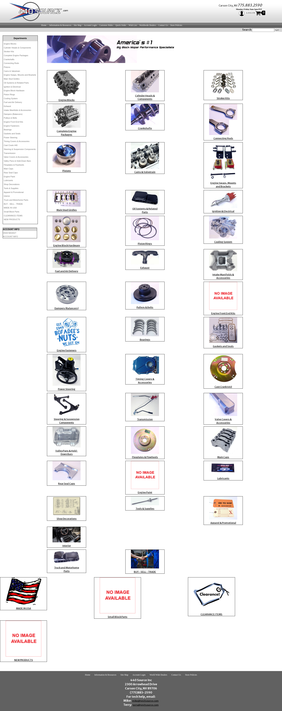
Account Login (90, 25)
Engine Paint (9, 177)
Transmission (9, 153)
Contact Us (163, 25)
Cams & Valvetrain (12, 71)
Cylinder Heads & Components (17, 48)
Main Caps (8, 169)
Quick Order (120, 25)
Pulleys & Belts (10, 118)
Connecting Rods (11, 63)
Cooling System (11, 98)
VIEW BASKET (9, 233)
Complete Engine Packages (16, 55)
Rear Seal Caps (11, 173)
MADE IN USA (10, 208)
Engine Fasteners (11, 126)
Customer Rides (106, 25)
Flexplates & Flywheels (14, 165)
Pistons (7, 67)
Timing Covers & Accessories (16, 141)
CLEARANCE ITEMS (13, 216)
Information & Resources (60, 25)
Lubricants (8, 180)
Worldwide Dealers (147, 25)
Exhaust (7, 106)
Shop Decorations (11, 184)
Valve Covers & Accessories (16, 157)
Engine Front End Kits (13, 122)
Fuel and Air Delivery (13, 102)
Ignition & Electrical (12, 87)
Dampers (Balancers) (13, 114)
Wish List (133, 25)
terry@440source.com (146, 704)
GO (277, 30)
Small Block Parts (11, 212)
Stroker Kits (9, 51)
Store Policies (176, 25)
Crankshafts (9, 59)
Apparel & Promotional (14, 192)
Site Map (77, 25)
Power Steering (10, 137)
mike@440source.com (145, 700)
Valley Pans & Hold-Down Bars (17, 161)
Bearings (8, 130)
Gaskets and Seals (12, 133)
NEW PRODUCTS (12, 219)
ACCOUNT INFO (10, 236)
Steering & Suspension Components (20, 149)
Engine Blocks (10, 44)
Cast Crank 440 (10, 145)
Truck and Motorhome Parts (16, 200)
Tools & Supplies (11, 188)
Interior (7, 196)
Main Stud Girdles (11, 79)
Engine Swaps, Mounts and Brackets (20, 75)
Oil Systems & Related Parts (16, 83)
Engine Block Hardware (14, 90)
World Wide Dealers (158, 675)
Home (43, 25)
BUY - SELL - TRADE (13, 204)
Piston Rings (9, 94)
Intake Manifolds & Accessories (17, 110)
